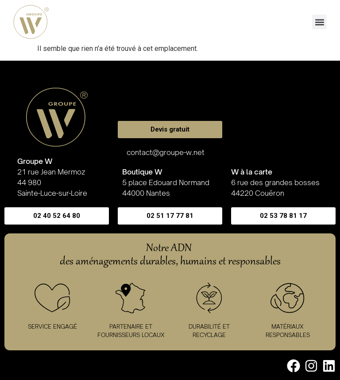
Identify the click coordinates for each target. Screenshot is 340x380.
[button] (319, 22)
